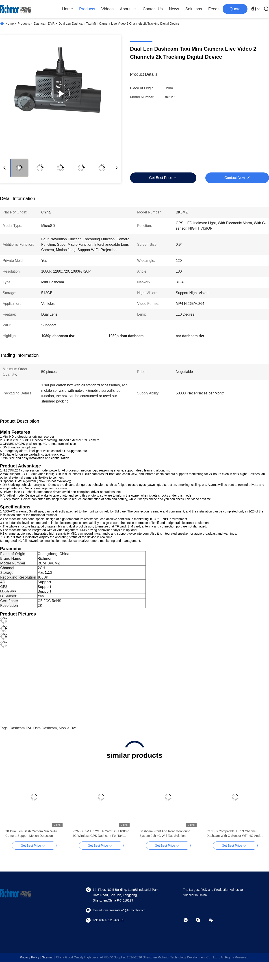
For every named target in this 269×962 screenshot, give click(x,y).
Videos (107, 9)
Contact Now (234, 178)
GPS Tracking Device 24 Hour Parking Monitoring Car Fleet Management (166, 833)
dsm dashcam (45, 728)
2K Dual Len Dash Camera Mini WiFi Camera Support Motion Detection (232, 833)
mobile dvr (67, 728)
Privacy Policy (29, 957)
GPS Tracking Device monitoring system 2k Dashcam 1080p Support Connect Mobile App (33, 833)
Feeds (213, 9)
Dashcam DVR (44, 23)
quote (235, 9)
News (174, 9)
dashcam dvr (20, 728)
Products (87, 9)
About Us (128, 9)
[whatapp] (189, 920)
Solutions (193, 9)
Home (67, 9)
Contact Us (153, 9)
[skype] (201, 920)
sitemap (47, 957)
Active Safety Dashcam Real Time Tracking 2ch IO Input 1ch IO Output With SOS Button (97, 833)
